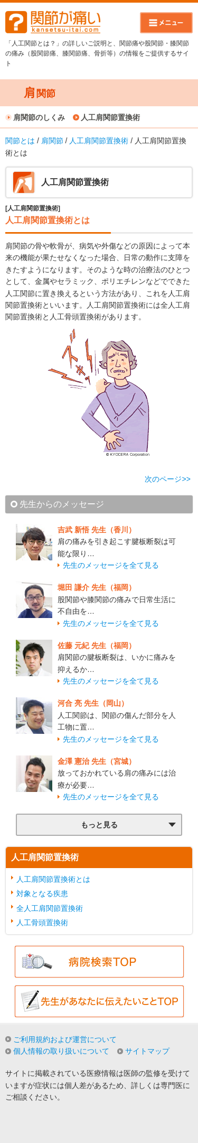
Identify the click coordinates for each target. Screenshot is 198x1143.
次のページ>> (167, 479)
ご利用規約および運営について (65, 1039)
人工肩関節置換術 (110, 117)
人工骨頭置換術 (42, 922)
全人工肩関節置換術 (49, 908)
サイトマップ (147, 1051)
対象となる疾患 (42, 893)
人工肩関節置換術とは (53, 879)
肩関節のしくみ (39, 117)
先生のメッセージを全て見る (111, 565)
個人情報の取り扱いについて (61, 1051)
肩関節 (52, 140)
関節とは (20, 140)
